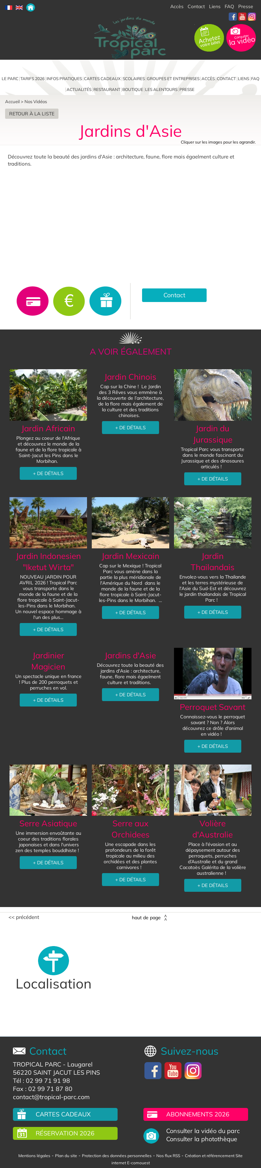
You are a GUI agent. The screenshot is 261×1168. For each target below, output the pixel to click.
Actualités (79, 89)
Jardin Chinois (130, 377)
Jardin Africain (48, 428)
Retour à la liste (31, 114)
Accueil (12, 101)
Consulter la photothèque (201, 1139)
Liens (215, 6)
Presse (245, 6)
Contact (196, 6)
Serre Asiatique (48, 823)
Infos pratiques (64, 78)
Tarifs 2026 (32, 78)
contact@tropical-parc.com (51, 1097)
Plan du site (66, 1155)
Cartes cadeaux (102, 78)
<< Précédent (23, 917)
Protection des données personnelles (117, 1155)
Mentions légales (34, 1155)
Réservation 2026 (65, 1133)
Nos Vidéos (35, 101)
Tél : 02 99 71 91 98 (41, 1081)
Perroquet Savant (212, 707)
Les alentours (161, 89)
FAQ (229, 6)
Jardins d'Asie (130, 655)
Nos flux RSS (168, 1155)
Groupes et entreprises (173, 78)
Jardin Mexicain (130, 556)
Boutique (132, 89)
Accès (177, 6)
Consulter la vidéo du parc (203, 1131)
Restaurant (106, 89)
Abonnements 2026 (197, 1114)
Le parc (10, 78)
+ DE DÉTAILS (48, 473)
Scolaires (134, 78)
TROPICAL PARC (37, 1064)
